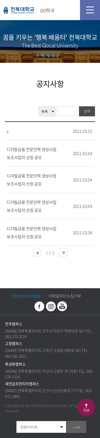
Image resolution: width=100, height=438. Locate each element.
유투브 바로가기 (62, 306)
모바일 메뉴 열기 (90, 10)
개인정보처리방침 (26, 296)
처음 (37, 252)
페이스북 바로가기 (39, 306)
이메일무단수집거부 (64, 296)
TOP (86, 410)
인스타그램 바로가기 (51, 306)
